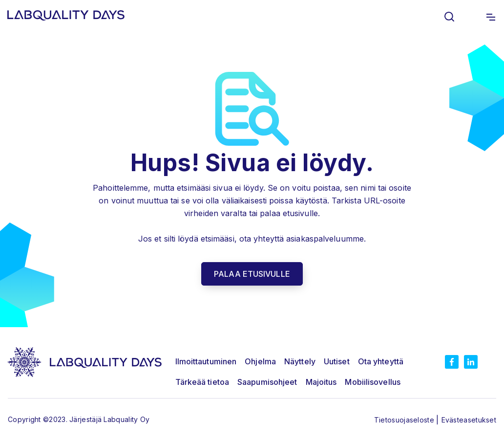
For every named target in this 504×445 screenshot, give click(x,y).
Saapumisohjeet (267, 382)
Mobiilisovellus (372, 382)
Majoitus (321, 382)
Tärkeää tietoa (202, 382)
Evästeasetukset (469, 420)
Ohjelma (260, 361)
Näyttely (299, 361)
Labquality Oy (126, 419)
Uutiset (337, 361)
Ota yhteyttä (380, 361)
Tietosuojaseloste (405, 420)
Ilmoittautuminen (206, 361)
